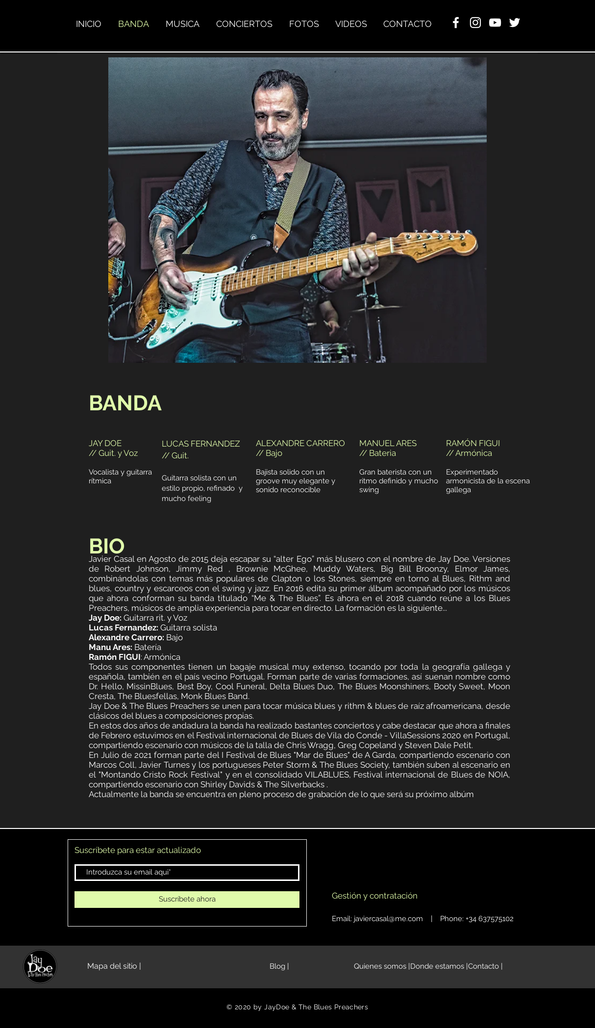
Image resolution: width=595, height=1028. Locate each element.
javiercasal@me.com (388, 918)
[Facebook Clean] (455, 22)
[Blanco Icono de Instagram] (475, 22)
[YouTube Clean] (495, 22)
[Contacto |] (485, 967)
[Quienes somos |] (382, 967)
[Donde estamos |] (439, 967)
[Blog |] (279, 967)
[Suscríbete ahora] (186, 899)
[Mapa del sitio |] (114, 967)
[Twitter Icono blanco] (514, 22)
